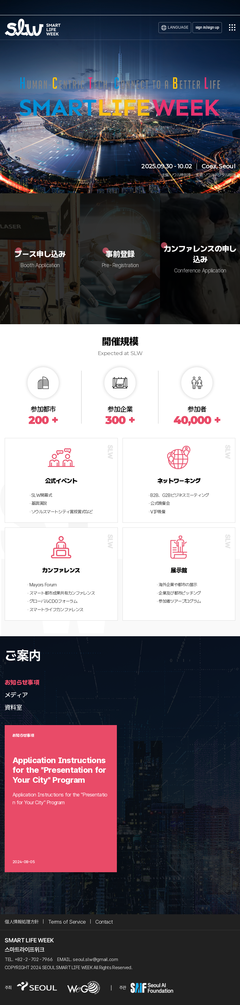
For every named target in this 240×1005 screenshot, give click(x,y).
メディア (16, 695)
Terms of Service (67, 922)
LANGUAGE (178, 27)
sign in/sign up (207, 27)
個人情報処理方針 (22, 922)
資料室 (13, 707)
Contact (103, 922)
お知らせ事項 (22, 682)
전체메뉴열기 (232, 27)
